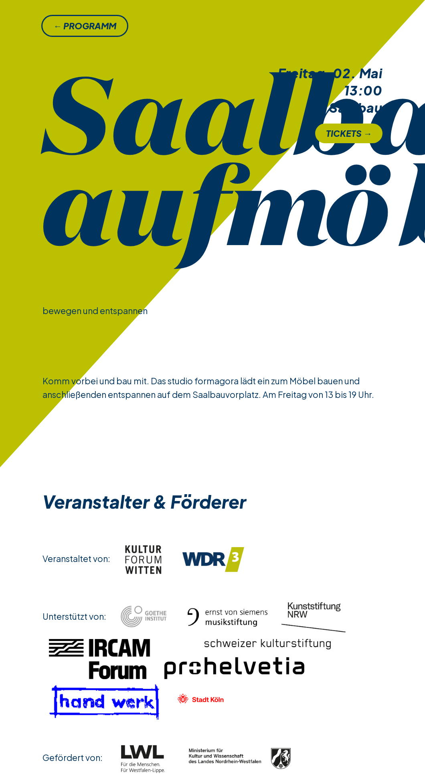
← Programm (84, 25)
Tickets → (349, 133)
